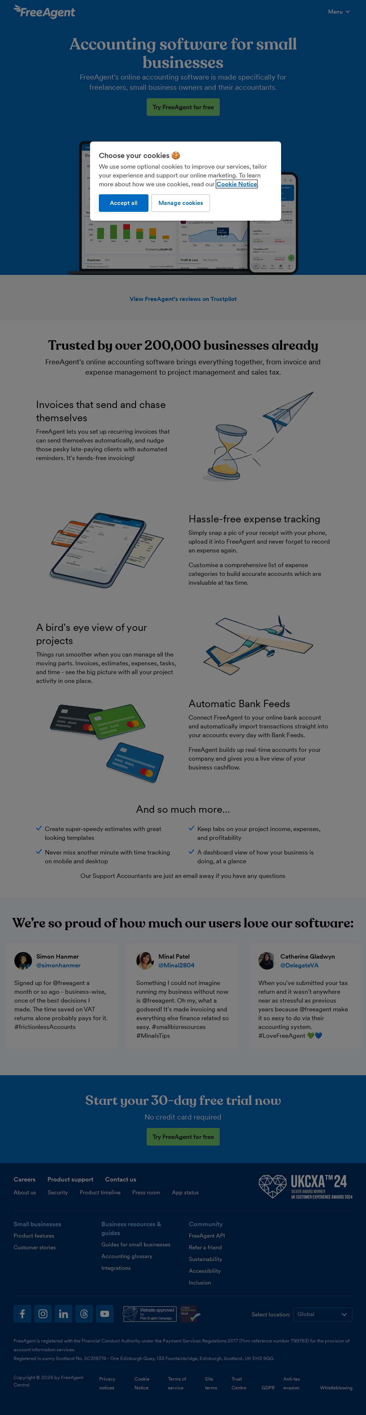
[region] (185, 181)
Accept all (123, 202)
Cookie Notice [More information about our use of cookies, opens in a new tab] (236, 184)
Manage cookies (180, 202)
